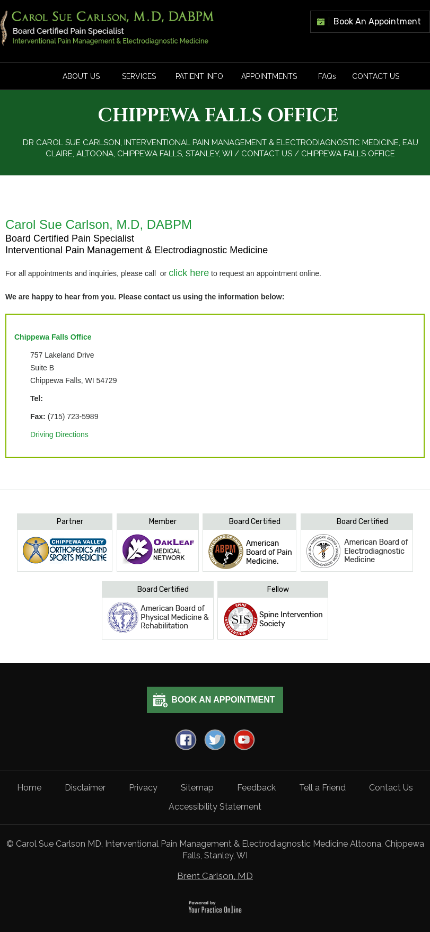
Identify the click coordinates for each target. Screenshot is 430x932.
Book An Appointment (377, 21)
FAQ (327, 76)
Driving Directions (59, 434)
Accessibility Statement (215, 807)
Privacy (143, 788)
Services (139, 76)
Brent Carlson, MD (215, 876)
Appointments (269, 76)
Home (29, 788)
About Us (81, 76)
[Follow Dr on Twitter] (215, 739)
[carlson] (107, 27)
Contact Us (375, 76)
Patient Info (199, 76)
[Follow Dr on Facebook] (186, 739)
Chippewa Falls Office (52, 337)
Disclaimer (85, 788)
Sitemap (197, 788)
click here (189, 273)
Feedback (256, 788)
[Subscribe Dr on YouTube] (244, 739)
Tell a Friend (322, 788)
